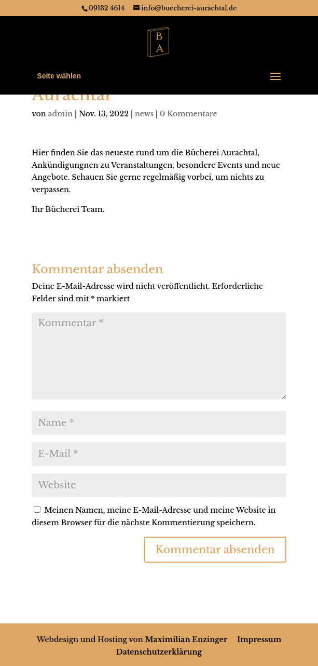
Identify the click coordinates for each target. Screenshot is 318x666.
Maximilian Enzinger (186, 639)
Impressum (259, 639)
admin (60, 113)
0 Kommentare (188, 113)
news (144, 113)
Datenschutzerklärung (159, 652)
